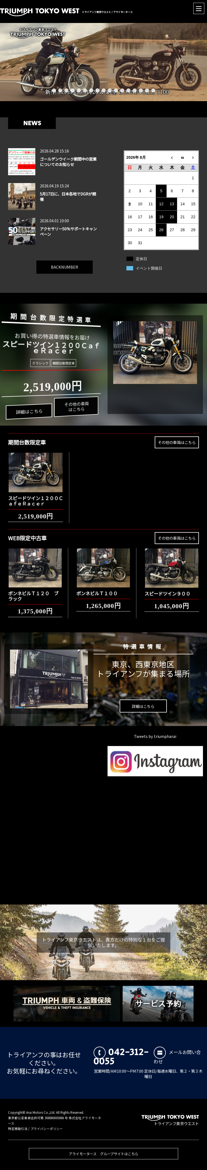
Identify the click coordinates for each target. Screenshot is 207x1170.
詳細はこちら (30, 416)
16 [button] (147, 90)
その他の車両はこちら (71, 403)
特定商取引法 (17, 1128)
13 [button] (128, 90)
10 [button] (110, 90)
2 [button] (60, 90)
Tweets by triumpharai (155, 736)
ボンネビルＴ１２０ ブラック (33, 591)
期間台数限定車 (61, 363)
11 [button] (116, 90)
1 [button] (54, 90)
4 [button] (73, 90)
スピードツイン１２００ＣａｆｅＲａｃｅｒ (35, 496)
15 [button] (141, 90)
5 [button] (79, 90)
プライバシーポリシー (46, 1128)
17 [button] (153, 90)
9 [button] (104, 90)
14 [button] (135, 90)
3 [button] (66, 90)
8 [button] (97, 90)
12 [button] (122, 90)
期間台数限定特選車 (46, 315)
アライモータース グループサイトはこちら (103, 1158)
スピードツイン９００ (167, 589)
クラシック (41, 362)
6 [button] (85, 90)
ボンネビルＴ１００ (97, 588)
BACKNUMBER (64, 262)
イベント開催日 (149, 268)
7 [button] (91, 90)
